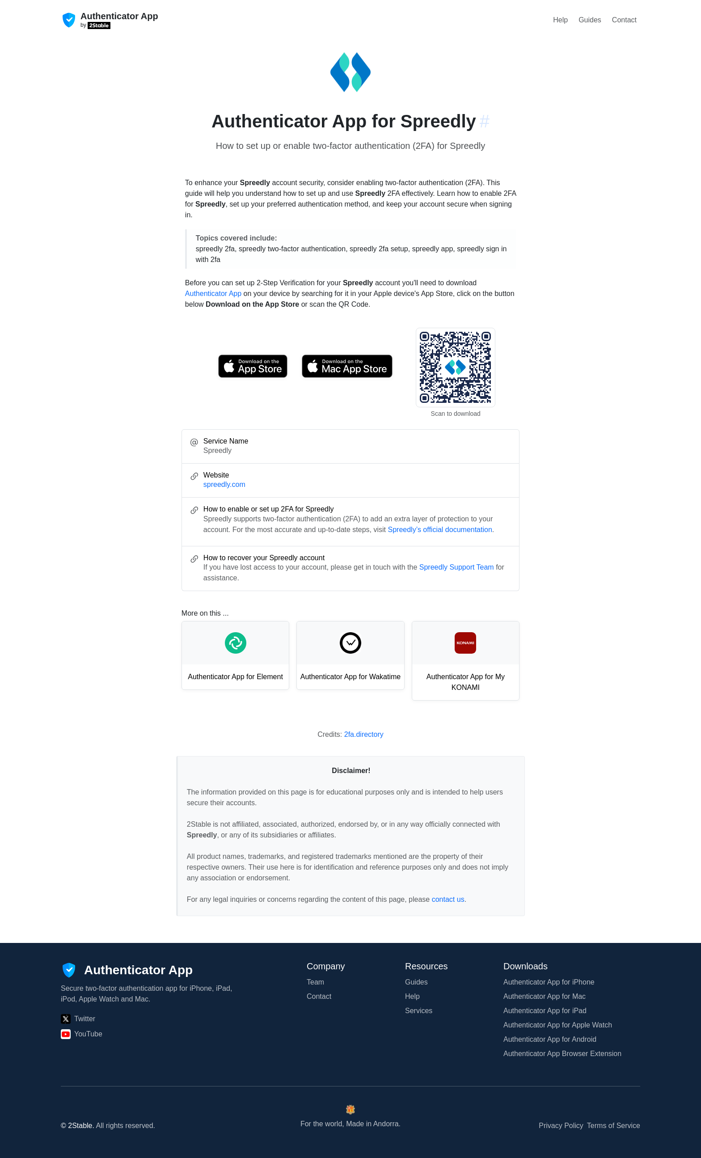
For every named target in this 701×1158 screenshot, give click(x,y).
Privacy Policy (561, 1125)
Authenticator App (213, 293)
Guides (590, 20)
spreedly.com (224, 484)
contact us (448, 899)
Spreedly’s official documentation (440, 529)
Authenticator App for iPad (545, 1010)
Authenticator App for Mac (544, 996)
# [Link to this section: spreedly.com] (485, 121)
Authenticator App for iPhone (549, 982)
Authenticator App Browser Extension (562, 1053)
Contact (624, 20)
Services (418, 1010)
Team (315, 982)
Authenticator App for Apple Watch (557, 1025)
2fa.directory (364, 734)
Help (560, 20)
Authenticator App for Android (549, 1039)
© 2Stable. (77, 1125)
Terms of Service (613, 1125)
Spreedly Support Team (456, 567)
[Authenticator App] (127, 970)
